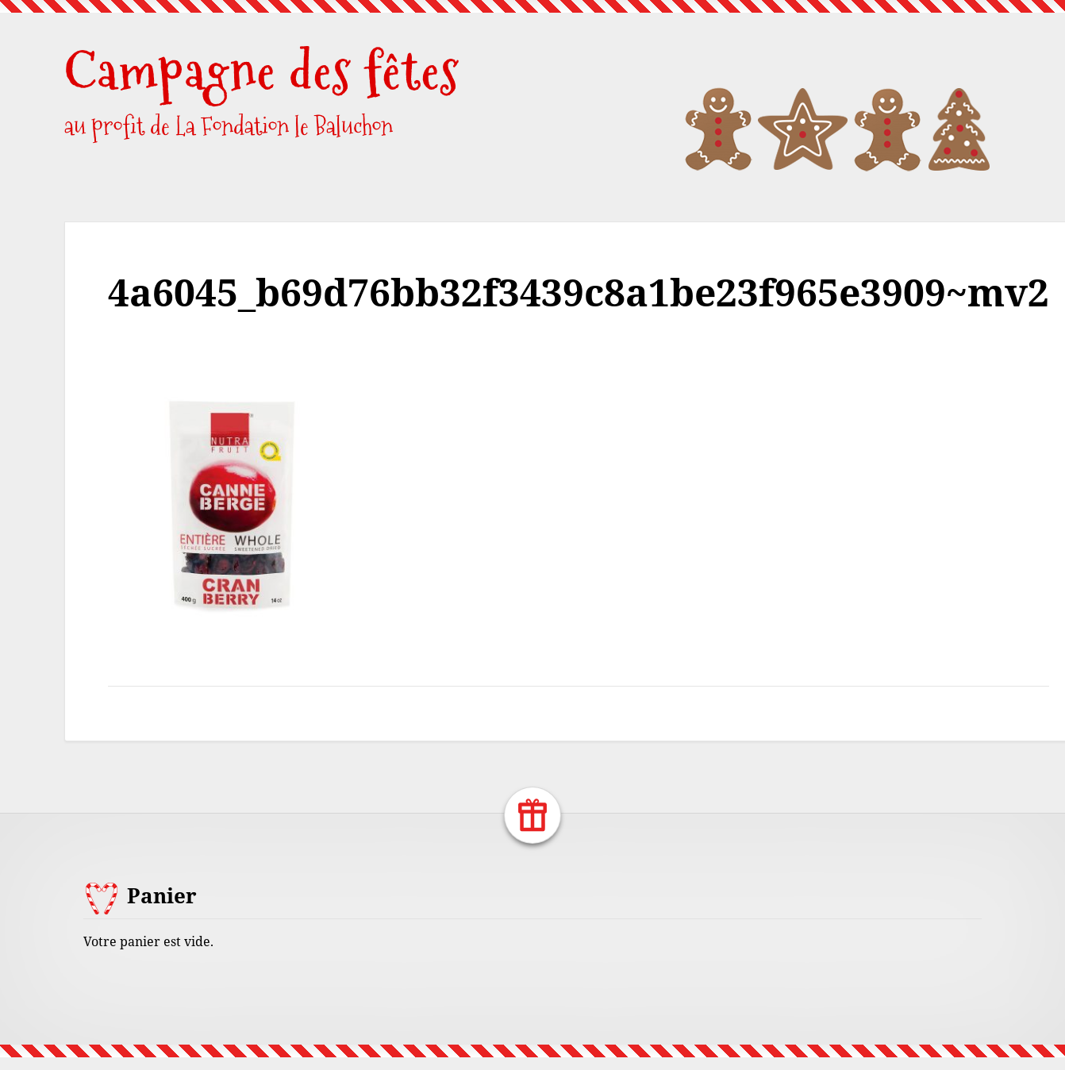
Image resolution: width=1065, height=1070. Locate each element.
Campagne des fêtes (261, 71)
